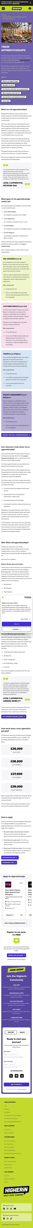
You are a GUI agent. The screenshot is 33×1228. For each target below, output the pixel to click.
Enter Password (8, 1061)
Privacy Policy (8, 1164)
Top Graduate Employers (11, 1118)
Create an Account (16, 955)
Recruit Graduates (9, 1147)
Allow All (16, 624)
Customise (17, 629)
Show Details (24, 619)
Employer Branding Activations (12, 1153)
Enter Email (7, 1051)
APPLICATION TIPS (10, 858)
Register (11, 1032)
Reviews (6, 1109)
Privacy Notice (22, 1089)
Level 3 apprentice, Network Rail (13, 184)
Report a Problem (9, 1133)
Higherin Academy (9, 1179)
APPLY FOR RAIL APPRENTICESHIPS (15, 923)
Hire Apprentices (9, 1144)
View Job (9, 915)
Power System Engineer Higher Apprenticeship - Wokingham (12, 892)
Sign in (24, 959)
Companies (7, 1112)
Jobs (5, 1106)
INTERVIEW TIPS (9, 863)
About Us (6, 1176)
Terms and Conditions (10, 1161)
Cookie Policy (8, 1168)
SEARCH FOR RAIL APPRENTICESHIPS (16, 435)
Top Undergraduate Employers (12, 1121)
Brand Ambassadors (9, 1150)
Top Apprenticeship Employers (12, 1115)
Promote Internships (9, 1141)
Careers (6, 1182)
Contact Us (7, 1130)
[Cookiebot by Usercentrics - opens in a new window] (24, 597)
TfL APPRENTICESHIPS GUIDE (14, 717)
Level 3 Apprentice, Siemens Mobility (13, 699)
